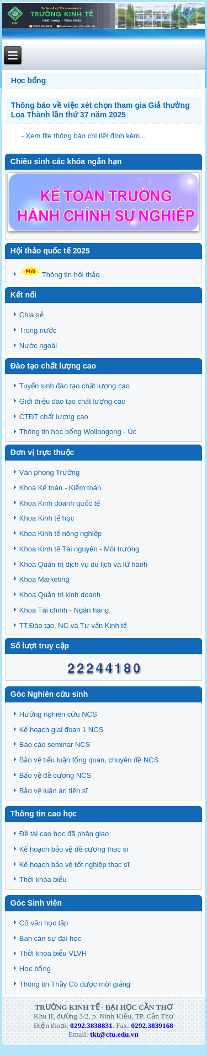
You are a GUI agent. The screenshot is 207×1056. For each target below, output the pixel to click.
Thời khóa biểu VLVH (53, 953)
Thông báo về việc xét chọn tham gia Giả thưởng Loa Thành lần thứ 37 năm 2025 (100, 110)
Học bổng (35, 969)
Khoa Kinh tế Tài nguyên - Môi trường (79, 549)
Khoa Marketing (44, 579)
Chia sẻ (31, 315)
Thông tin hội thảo (59, 274)
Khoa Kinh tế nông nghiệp (60, 533)
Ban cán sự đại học (50, 938)
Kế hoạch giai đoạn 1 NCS (61, 729)
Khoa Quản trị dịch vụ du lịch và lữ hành (83, 564)
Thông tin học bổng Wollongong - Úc (77, 431)
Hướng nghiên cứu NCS (58, 714)
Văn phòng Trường (49, 472)
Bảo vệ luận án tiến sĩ (53, 791)
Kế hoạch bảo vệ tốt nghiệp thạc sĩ (74, 864)
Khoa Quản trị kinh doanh (59, 595)
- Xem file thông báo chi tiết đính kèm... (84, 136)
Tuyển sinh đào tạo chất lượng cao (74, 386)
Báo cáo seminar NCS (55, 744)
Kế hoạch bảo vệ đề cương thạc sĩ (74, 849)
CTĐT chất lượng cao (53, 417)
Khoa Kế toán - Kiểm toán (60, 488)
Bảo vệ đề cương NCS (55, 775)
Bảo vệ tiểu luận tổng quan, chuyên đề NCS (89, 760)
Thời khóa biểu (43, 879)
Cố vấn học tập (43, 923)
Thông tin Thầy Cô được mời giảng (74, 984)
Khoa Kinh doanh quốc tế (59, 503)
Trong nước (38, 330)
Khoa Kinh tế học (47, 518)
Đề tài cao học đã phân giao (64, 834)
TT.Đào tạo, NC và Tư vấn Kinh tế (73, 625)
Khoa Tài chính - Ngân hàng (64, 610)
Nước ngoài (38, 346)
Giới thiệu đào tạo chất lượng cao (72, 401)
